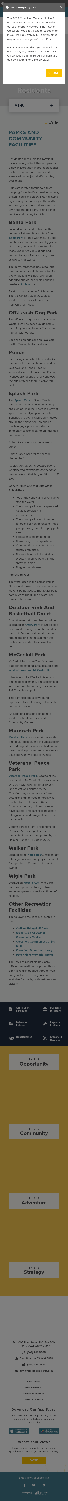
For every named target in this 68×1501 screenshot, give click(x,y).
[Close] (61, 7)
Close (53, 73)
